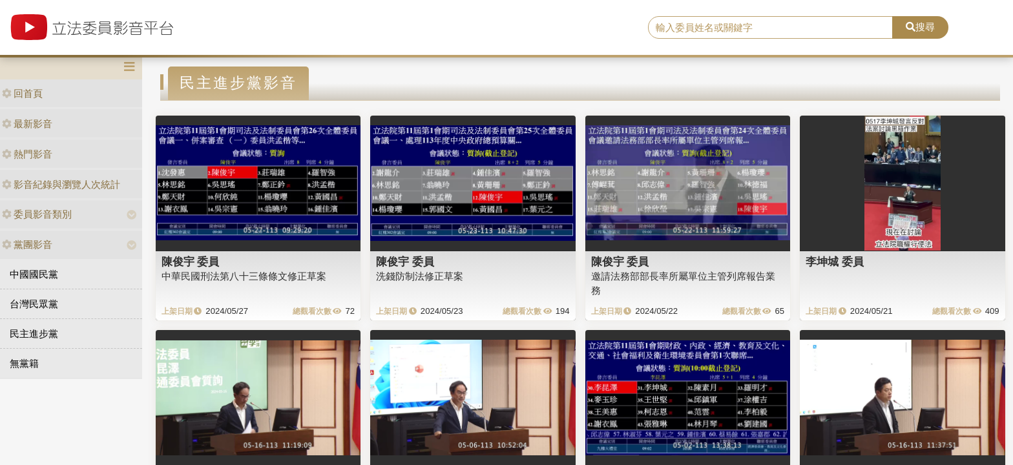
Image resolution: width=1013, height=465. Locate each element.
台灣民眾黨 (34, 303)
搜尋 (920, 26)
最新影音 (27, 123)
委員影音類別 (37, 214)
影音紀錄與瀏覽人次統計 (61, 184)
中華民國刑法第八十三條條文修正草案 (244, 276)
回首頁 (22, 93)
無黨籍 (24, 363)
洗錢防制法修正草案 (419, 276)
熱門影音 (27, 154)
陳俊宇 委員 (191, 261)
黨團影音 (27, 244)
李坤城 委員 (835, 261)
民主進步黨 (34, 333)
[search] (770, 27)
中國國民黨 (34, 274)
